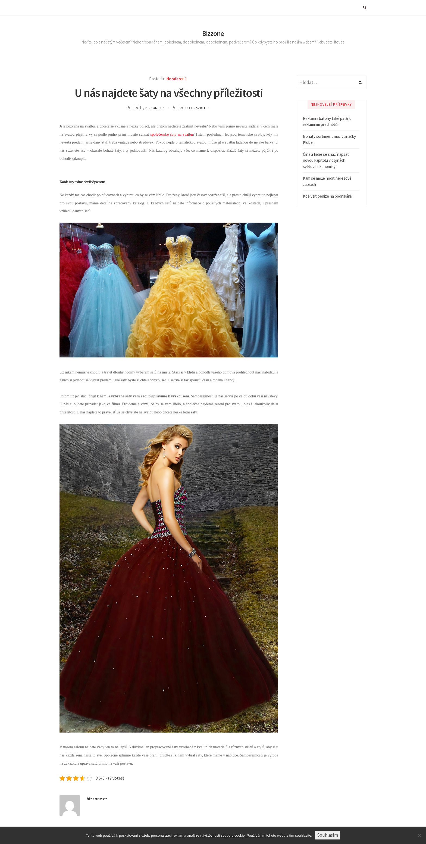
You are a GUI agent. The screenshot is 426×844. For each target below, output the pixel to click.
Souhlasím (327, 835)
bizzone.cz (155, 108)
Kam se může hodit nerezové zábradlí (327, 181)
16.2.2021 (198, 108)
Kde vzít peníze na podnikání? (328, 196)
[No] (419, 835)
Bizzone (213, 33)
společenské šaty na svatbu (172, 134)
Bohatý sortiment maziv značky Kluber (329, 139)
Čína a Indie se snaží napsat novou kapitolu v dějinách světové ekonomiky (326, 160)
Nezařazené (176, 78)
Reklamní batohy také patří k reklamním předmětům (327, 121)
